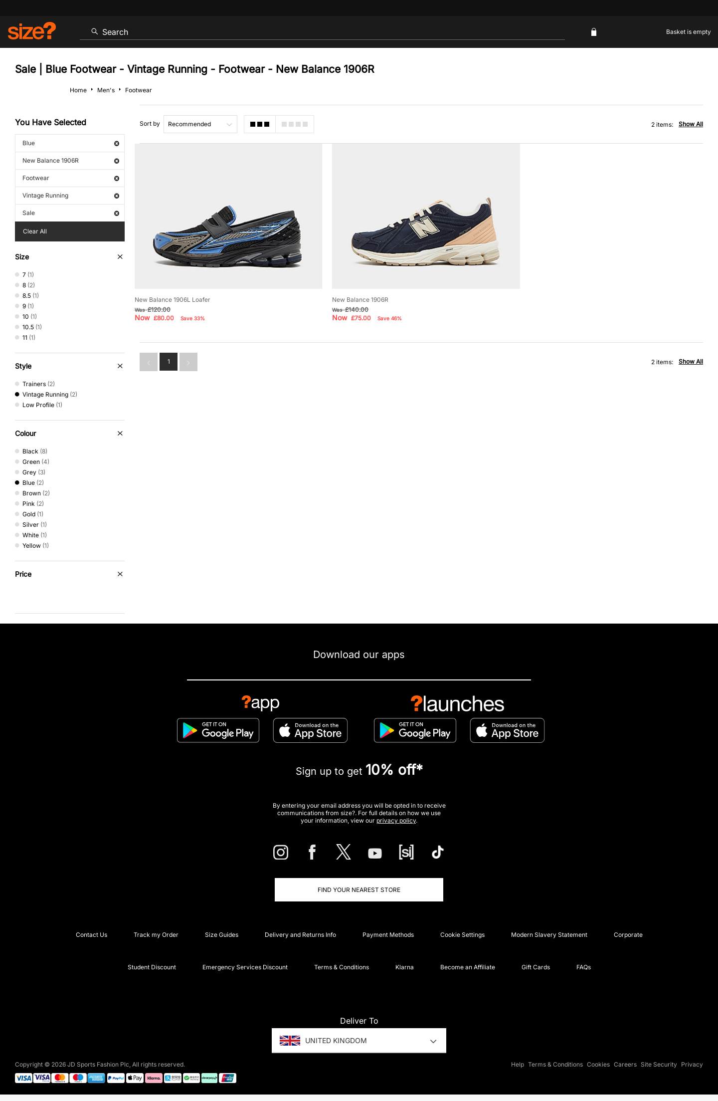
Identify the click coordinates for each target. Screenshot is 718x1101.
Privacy (692, 1064)
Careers (625, 1064)
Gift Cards (536, 967)
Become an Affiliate (467, 967)
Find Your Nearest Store (359, 889)
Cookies (598, 1064)
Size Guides (221, 934)
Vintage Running (70, 195)
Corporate (628, 934)
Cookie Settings (462, 934)
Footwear (70, 178)
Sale (70, 213)
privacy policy (396, 820)
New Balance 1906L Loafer (172, 299)
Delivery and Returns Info (300, 934)
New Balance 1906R (70, 160)
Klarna (404, 967)
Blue (70, 143)
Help (517, 1064)
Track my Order (156, 934)
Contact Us (91, 934)
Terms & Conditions (341, 967)
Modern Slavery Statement (549, 934)
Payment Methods (388, 934)
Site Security (659, 1064)
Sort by (150, 123)
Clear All (35, 231)
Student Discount (152, 967)
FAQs (583, 967)
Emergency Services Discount (245, 967)
